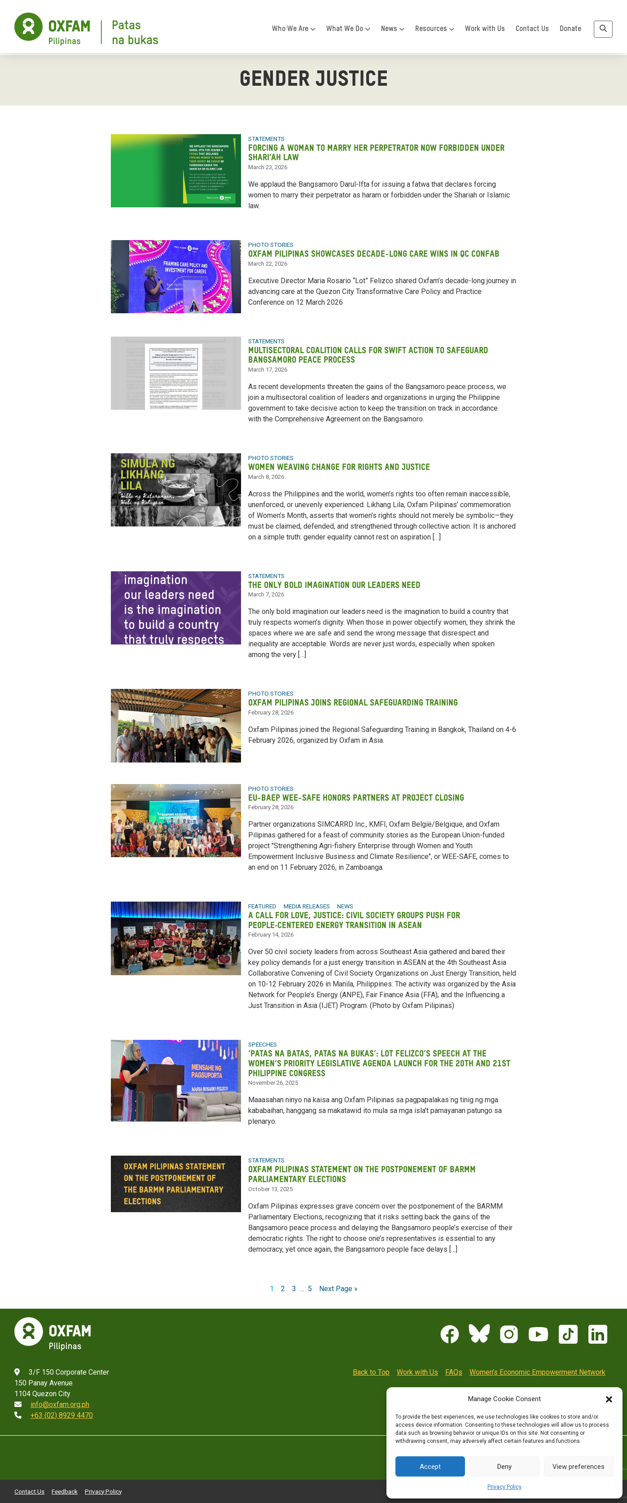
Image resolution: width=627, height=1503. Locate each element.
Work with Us (485, 31)
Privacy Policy (504, 1487)
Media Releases (307, 901)
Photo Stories (270, 243)
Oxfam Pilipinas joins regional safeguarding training (355, 698)
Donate (570, 31)
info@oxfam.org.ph (60, 1396)
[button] (609, 1398)
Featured (262, 901)
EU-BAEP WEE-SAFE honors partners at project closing (358, 793)
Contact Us (532, 31)
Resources (434, 31)
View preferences (578, 1467)
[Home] (86, 32)
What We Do (348, 31)
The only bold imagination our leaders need (336, 581)
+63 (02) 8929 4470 (62, 1407)
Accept (430, 1467)
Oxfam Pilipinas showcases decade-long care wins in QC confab (375, 253)
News (392, 31)
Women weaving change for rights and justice (341, 464)
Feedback (65, 1483)
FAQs (453, 1364)
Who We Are (294, 31)
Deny (504, 1467)
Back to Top (371, 1364)
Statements (266, 138)
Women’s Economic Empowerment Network (537, 1364)
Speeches (262, 1038)
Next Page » (338, 1280)
